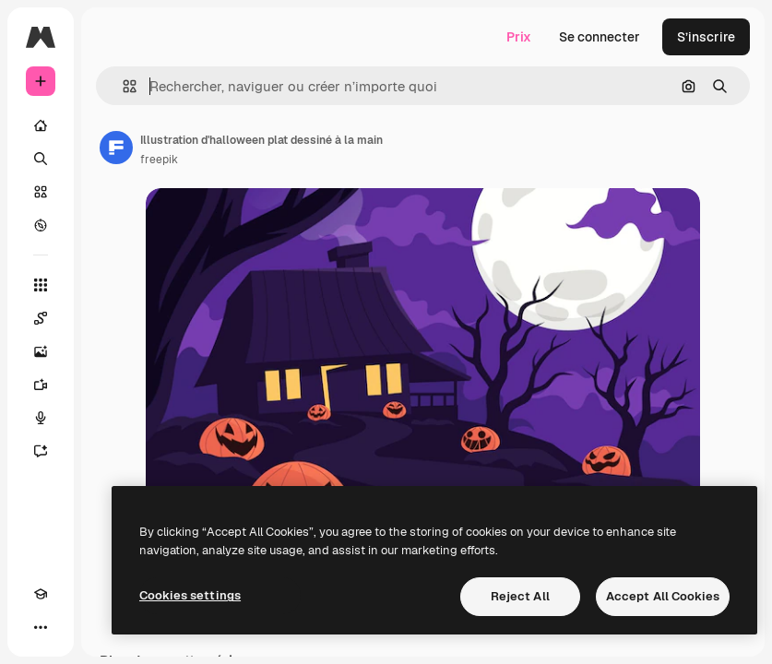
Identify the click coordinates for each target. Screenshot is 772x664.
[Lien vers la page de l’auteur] (116, 147)
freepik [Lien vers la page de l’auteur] (159, 159)
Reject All (520, 596)
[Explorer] (40, 225)
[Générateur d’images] (40, 351)
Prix (518, 37)
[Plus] (40, 627)
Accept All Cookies (662, 596)
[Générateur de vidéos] (40, 384)
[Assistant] (40, 451)
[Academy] (40, 594)
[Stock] (40, 192)
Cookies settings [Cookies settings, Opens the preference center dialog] (190, 595)
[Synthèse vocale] (40, 418)
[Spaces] (40, 318)
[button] (122, 86)
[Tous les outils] (40, 285)
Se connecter (599, 37)
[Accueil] (40, 125)
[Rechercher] (40, 158)
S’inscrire (706, 37)
